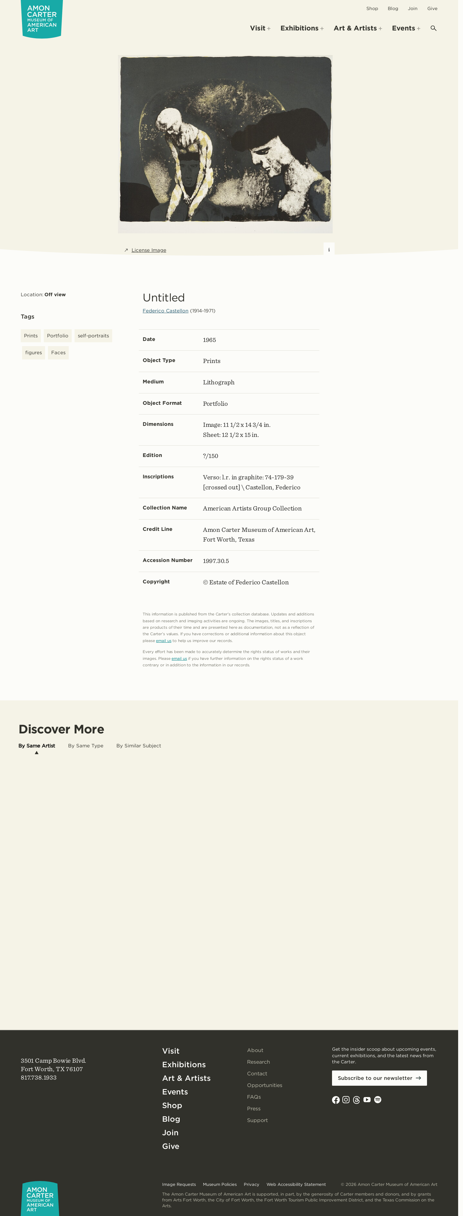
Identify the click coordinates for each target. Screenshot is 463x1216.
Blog (393, 8)
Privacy (251, 1184)
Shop (372, 8)
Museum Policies (220, 1184)
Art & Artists (186, 1078)
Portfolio (57, 336)
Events (175, 1091)
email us (163, 640)
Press (254, 1108)
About (255, 1050)
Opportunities (264, 1085)
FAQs (254, 1097)
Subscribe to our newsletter (375, 1078)
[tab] (36, 746)
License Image (145, 250)
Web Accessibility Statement (296, 1184)
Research (258, 1062)
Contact (257, 1073)
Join (413, 8)
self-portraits (93, 336)
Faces (58, 353)
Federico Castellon (165, 311)
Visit (171, 1051)
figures (33, 353)
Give (432, 8)
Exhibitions (184, 1064)
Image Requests (179, 1184)
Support (257, 1120)
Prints (31, 336)
